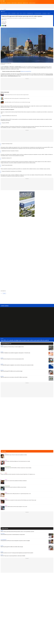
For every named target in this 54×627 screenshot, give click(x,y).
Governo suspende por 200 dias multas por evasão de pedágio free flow (12, 346)
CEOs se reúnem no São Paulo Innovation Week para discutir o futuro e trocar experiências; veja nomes (17, 531)
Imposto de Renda (4, 13)
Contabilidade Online (30, 13)
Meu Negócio (14, 13)
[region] (27, 6)
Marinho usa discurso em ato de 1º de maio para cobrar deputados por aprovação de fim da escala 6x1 (17, 552)
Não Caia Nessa (3, 533)
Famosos (6, 479)
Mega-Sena (2, 370)
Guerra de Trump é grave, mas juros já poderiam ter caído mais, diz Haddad (13, 555)
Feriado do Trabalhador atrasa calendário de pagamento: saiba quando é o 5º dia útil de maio (15, 352)
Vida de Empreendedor (37, 13)
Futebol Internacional (8, 466)
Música (5, 453)
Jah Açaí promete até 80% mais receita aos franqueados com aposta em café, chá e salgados (15, 540)
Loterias (9, 13)
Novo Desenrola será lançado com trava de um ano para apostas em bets (12, 358)
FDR (21, 13)
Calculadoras (44, 13)
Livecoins (24, 13)
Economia (5, 9)
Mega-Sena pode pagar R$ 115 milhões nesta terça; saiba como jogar (11, 371)
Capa (1, 9)
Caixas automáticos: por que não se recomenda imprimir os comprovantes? (13, 534)
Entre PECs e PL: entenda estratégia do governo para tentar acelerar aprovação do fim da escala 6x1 (25, 340)
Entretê (6, 460)
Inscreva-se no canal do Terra (26, 71)
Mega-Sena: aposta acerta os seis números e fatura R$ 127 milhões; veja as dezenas (14, 377)
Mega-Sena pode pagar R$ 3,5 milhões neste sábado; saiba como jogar (12, 546)
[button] (2, 25)
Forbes (18, 13)
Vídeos (49, 13)
